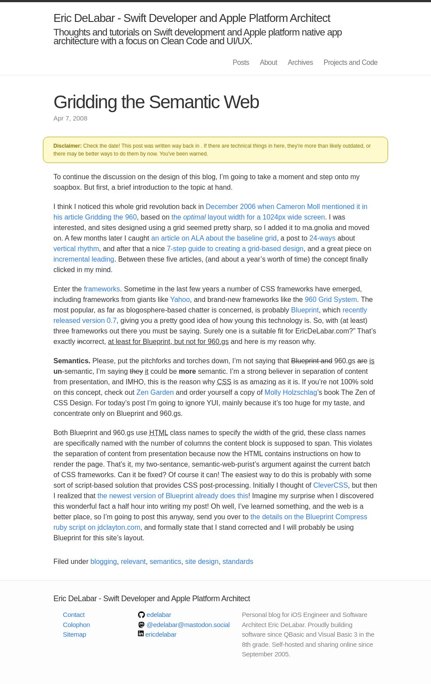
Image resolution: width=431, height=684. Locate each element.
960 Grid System (331, 299)
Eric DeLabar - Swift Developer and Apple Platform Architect (191, 18)
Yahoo (180, 299)
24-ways (322, 238)
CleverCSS (330, 485)
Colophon (76, 624)
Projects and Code (351, 62)
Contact (74, 614)
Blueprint (305, 310)
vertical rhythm (76, 248)
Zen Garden (154, 392)
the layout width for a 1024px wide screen (248, 217)
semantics (165, 561)
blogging (104, 561)
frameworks (102, 289)
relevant (133, 561)
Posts (241, 62)
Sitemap (74, 634)
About (268, 62)
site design (202, 561)
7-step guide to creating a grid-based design (235, 248)
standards (238, 561)
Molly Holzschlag (291, 392)
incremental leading (83, 259)
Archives (300, 62)
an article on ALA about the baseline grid (213, 238)
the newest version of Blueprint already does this (173, 496)
